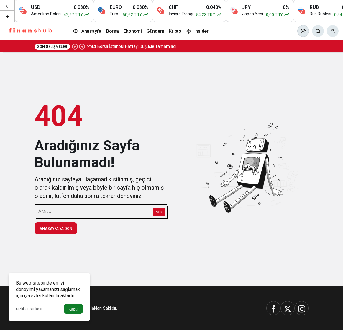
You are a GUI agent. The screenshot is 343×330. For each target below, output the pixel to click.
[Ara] (318, 31)
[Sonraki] (7, 16)
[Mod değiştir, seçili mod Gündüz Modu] (303, 31)
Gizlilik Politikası (29, 309)
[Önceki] (7, 5)
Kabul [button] (73, 309)
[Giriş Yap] (333, 31)
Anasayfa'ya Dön (56, 229)
